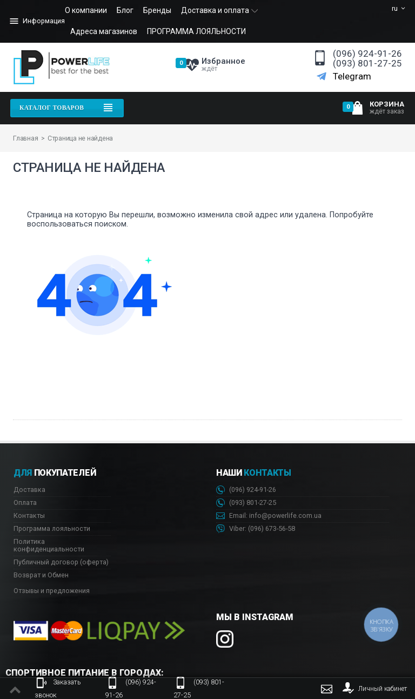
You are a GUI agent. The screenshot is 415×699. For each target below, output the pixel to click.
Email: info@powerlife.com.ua (269, 516)
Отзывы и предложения (52, 591)
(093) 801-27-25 (367, 63)
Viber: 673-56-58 (255, 529)
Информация (36, 21)
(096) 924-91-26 (367, 54)
